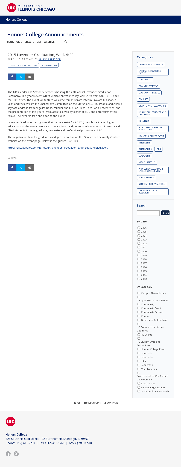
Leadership (144, 155)
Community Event (149, 86)
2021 (144, 247)
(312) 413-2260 (25, 443)
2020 (144, 251)
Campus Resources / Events (23, 65)
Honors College (17, 19)
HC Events (144, 120)
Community (145, 79)
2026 (144, 227)
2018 (144, 259)
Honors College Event (151, 136)
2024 (144, 235)
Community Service (149, 92)
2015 (144, 271)
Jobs (158, 149)
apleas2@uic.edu (50, 59)
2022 (144, 243)
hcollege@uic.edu (80, 443)
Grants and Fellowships (152, 105)
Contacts (111, 402)
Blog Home (14, 41)
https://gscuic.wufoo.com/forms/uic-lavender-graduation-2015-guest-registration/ (58, 147)
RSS (77, 402)
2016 (144, 267)
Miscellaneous (49, 65)
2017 (144, 263)
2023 (144, 239)
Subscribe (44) (92, 402)
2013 (144, 278)
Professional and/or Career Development (151, 169)
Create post (33, 41)
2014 (144, 275)
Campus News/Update (151, 64)
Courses (143, 99)
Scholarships (146, 177)
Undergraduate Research (148, 191)
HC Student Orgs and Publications (151, 128)
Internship (144, 142)
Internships (145, 149)
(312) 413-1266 (55, 443)
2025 (144, 231)
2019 (144, 255)
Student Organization (152, 184)
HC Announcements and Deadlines (152, 113)
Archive (49, 41)
